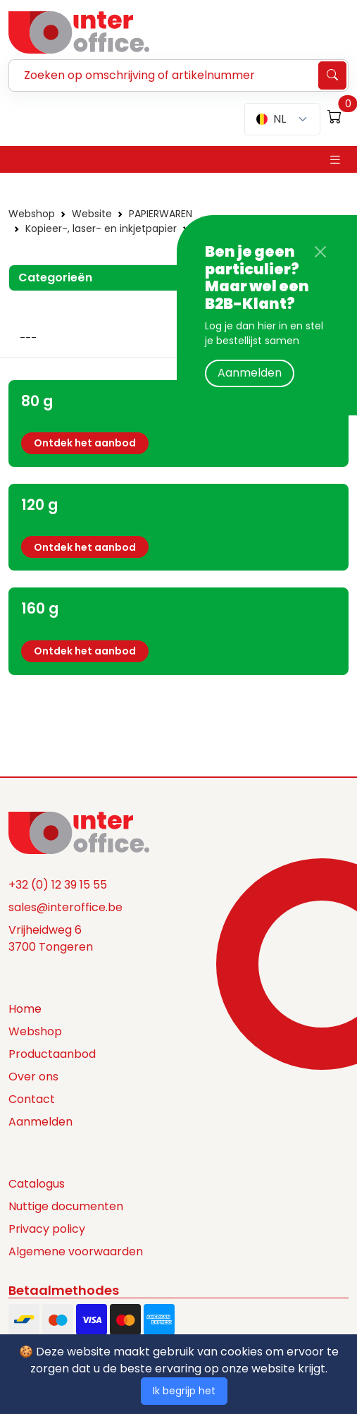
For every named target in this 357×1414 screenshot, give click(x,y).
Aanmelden (250, 373)
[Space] (78, 831)
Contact (31, 1099)
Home (25, 1009)
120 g (39, 504)
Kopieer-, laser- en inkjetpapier (101, 228)
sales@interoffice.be (65, 907)
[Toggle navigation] (335, 159)
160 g (39, 608)
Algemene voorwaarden (75, 1251)
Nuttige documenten (65, 1206)
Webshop (31, 214)
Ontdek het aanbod (85, 443)
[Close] (320, 251)
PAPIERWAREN (160, 214)
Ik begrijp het (184, 1391)
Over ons (33, 1076)
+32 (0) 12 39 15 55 (57, 885)
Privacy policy (46, 1229)
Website (92, 214)
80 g (37, 401)
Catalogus (36, 1184)
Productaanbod (52, 1054)
